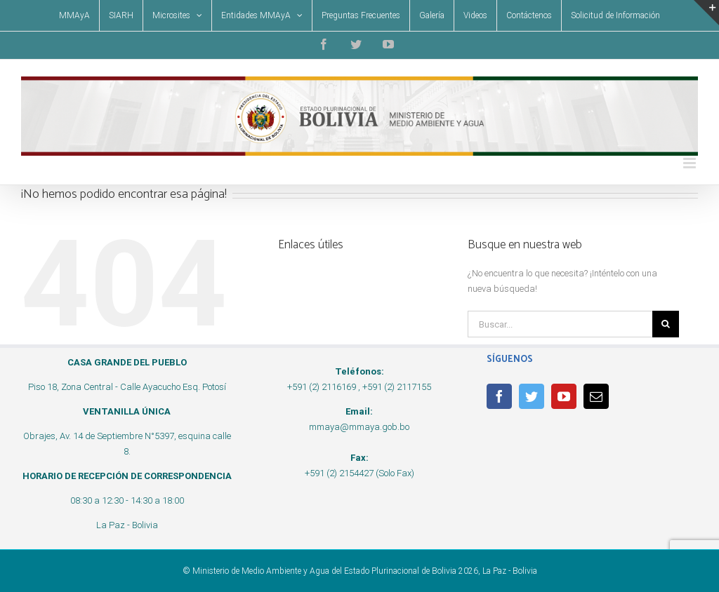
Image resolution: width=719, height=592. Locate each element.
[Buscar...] (560, 324)
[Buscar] (665, 324)
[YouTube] (563, 396)
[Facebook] (499, 396)
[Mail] (596, 396)
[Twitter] (531, 396)
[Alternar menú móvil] (690, 163)
